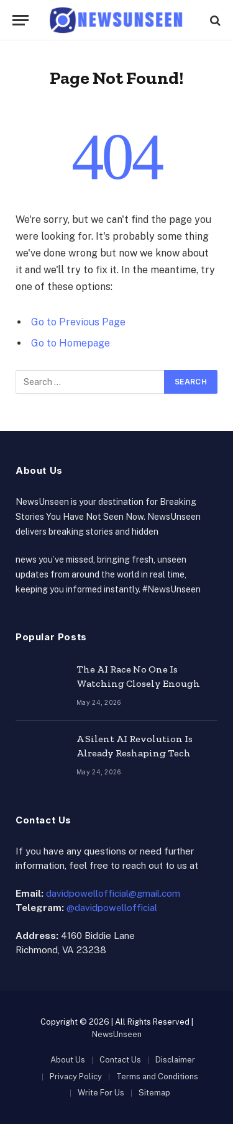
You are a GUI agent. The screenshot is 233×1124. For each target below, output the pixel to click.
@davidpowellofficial (111, 907)
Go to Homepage (70, 343)
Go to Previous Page (78, 322)
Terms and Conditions (157, 1076)
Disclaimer (175, 1059)
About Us (67, 1059)
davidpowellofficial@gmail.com (113, 893)
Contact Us (120, 1059)
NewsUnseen (117, 1034)
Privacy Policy (76, 1076)
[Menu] (20, 20)
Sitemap (154, 1092)
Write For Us (101, 1092)
